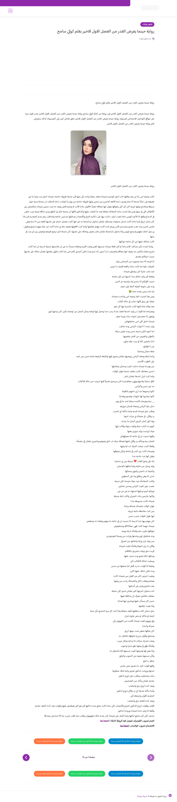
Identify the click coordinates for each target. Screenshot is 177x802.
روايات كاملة (107, 11)
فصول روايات (147, 24)
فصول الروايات (120, 11)
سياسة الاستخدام (88, 3)
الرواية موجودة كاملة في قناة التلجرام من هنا (125, 741)
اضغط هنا (104, 721)
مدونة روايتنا (142, 796)
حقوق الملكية (112, 3)
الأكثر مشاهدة (94, 11)
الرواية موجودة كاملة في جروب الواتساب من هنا (86, 741)
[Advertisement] (88, 61)
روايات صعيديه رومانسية (75, 11)
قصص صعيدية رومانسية (51, 11)
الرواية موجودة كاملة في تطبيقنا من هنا (49, 741)
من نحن (101, 3)
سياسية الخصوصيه (71, 3)
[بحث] (10, 11)
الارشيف (58, 3)
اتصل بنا (124, 3)
